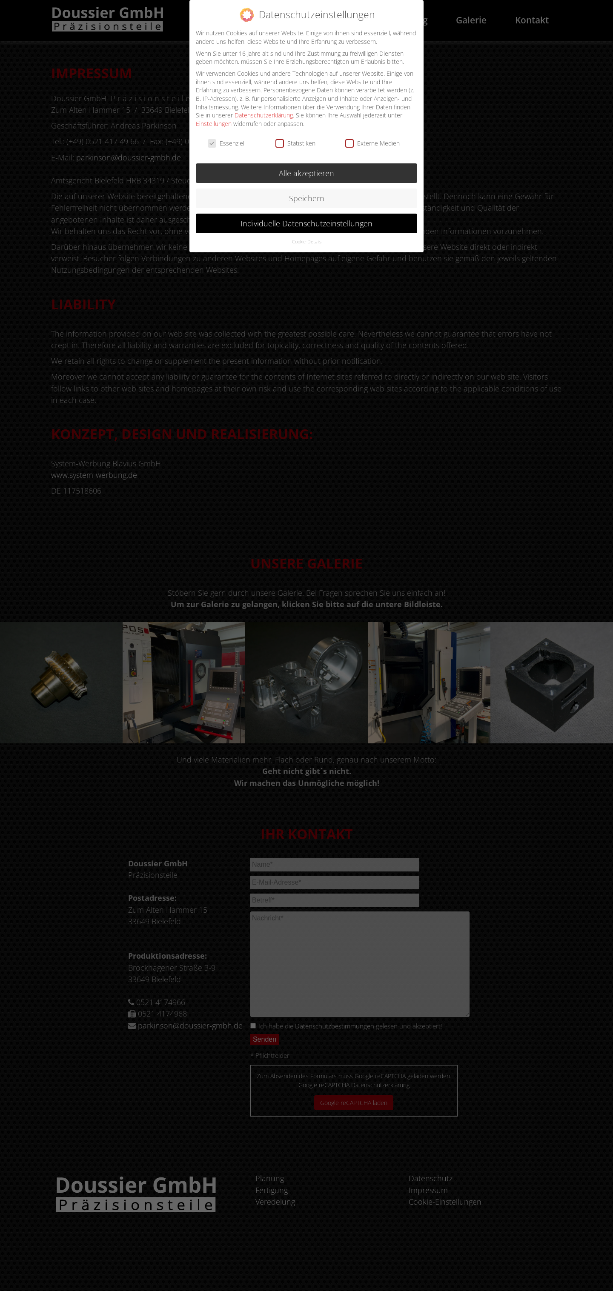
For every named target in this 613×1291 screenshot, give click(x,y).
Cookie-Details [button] (306, 238)
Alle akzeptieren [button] (306, 170)
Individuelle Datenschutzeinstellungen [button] (306, 220)
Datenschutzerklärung (264, 112)
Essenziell (227, 140)
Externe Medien (372, 140)
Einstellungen (214, 120)
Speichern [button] (306, 195)
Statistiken (295, 140)
